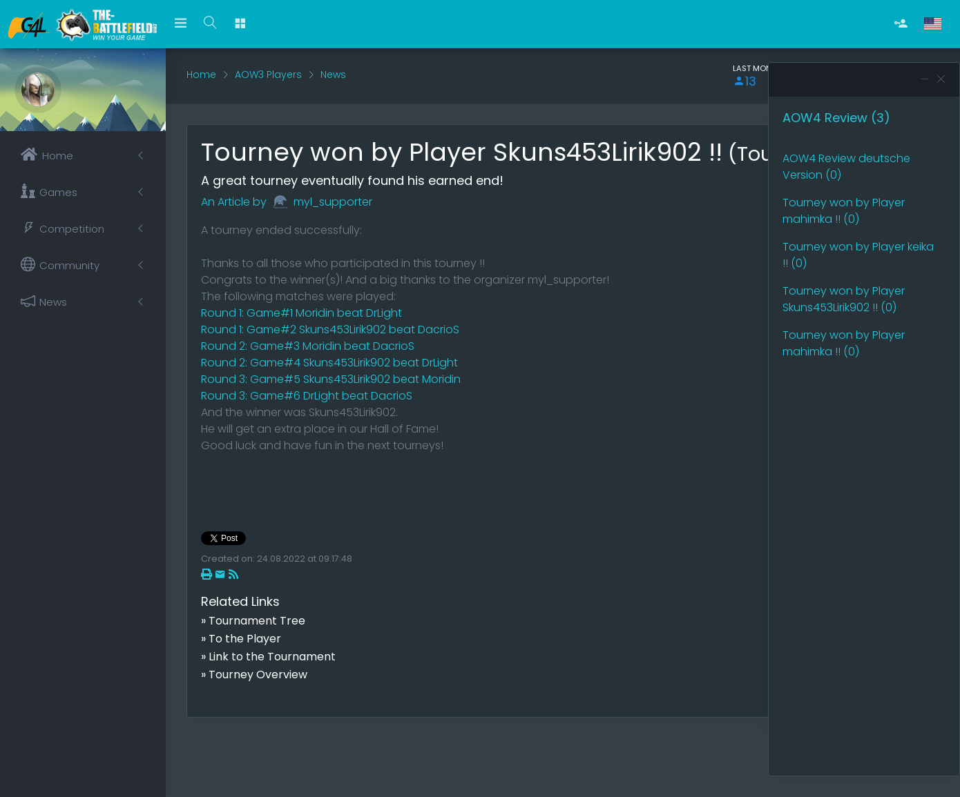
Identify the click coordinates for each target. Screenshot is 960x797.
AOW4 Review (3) (836, 117)
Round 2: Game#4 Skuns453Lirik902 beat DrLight (329, 363)
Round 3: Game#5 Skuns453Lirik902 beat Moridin (331, 379)
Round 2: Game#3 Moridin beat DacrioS (307, 346)
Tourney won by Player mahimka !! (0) (844, 211)
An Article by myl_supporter (286, 202)
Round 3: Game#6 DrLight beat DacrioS (306, 396)
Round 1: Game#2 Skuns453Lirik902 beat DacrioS (330, 329)
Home (201, 74)
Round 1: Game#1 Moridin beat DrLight (301, 313)
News (333, 74)
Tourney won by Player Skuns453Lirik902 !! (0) (844, 299)
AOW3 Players (268, 74)
